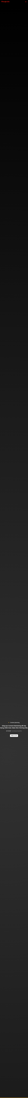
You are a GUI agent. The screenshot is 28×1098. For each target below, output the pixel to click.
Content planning (14, 722)
